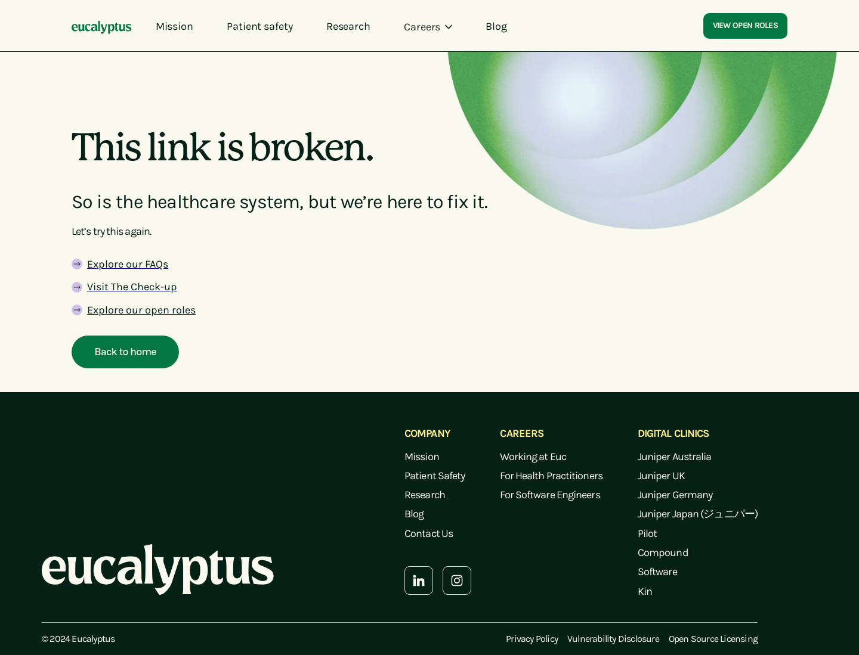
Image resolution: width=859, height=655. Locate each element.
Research (424, 494)
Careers (422, 26)
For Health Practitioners (551, 475)
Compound (663, 552)
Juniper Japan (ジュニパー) (698, 513)
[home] (102, 27)
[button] (428, 27)
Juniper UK (661, 475)
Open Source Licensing (713, 638)
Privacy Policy (532, 638)
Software (657, 571)
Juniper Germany (675, 494)
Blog (414, 513)
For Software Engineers (550, 494)
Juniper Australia (675, 456)
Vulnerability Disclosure (613, 638)
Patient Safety (434, 475)
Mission (421, 456)
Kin (645, 591)
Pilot (647, 533)
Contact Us (428, 533)
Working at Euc (533, 456)
